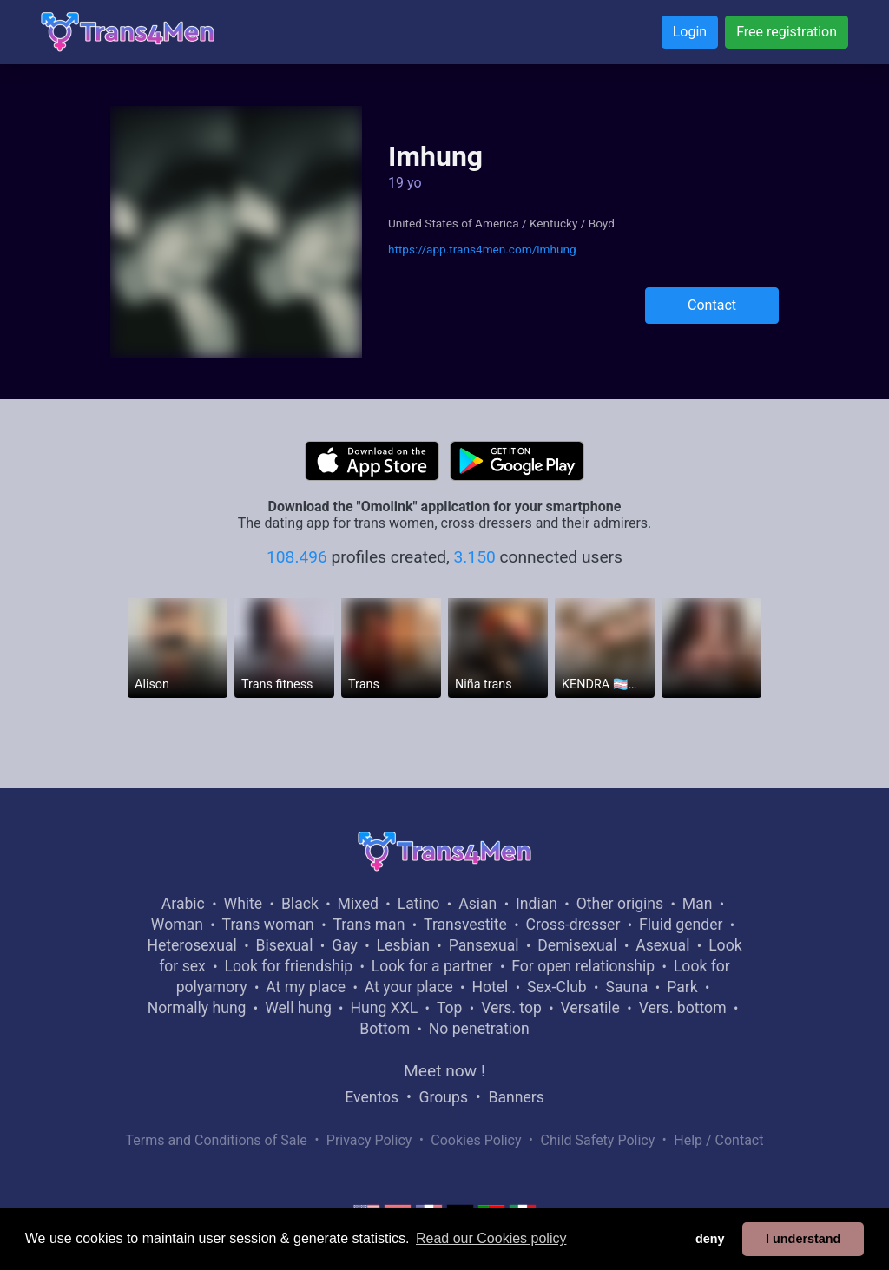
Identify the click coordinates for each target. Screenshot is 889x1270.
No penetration (479, 1028)
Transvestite (465, 924)
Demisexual (576, 945)
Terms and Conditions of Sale (216, 1140)
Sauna (626, 987)
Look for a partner (432, 966)
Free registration (786, 31)
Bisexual (284, 945)
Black (300, 903)
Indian (536, 903)
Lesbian (403, 945)
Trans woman (268, 924)
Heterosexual (191, 945)
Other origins (619, 903)
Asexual (662, 945)
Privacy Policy (369, 1140)
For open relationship (583, 966)
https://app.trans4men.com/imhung (482, 249)
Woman (177, 924)
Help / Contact (718, 1140)
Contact (712, 305)
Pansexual (484, 945)
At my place (306, 987)
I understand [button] (803, 1239)
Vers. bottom (683, 1008)
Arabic (183, 903)
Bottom (384, 1028)
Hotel (489, 987)
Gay (345, 945)
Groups (443, 1097)
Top (450, 1008)
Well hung (298, 1008)
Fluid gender (680, 924)
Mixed (358, 903)
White (243, 903)
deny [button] (710, 1239)
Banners (515, 1097)
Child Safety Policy (598, 1140)
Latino (419, 903)
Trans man (369, 924)
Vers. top (511, 1008)
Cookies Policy (476, 1140)
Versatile (590, 1008)
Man (697, 903)
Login (690, 31)
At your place (409, 987)
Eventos (371, 1097)
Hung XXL (384, 1008)
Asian (477, 903)
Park (682, 987)
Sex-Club (557, 987)
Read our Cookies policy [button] (491, 1238)
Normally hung (197, 1008)
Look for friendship (288, 966)
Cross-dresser (573, 924)
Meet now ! (444, 1071)
